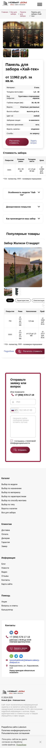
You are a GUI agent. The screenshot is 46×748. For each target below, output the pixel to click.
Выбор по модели (9, 488)
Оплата (4, 538)
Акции (4, 605)
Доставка (5, 534)
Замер (4, 550)
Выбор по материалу (10, 496)
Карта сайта (6, 588)
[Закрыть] (40, 742)
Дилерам (5, 542)
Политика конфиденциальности (15, 734)
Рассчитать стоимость (14, 142)
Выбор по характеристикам (13, 500)
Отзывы (5, 580)
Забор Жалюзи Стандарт (22, 243)
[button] (4, 233)
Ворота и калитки (9, 512)
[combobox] (14, 410)
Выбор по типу (8, 508)
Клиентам (6, 528)
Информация (8, 561)
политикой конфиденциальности (23, 446)
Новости (5, 572)
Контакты (5, 584)
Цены (10, 300)
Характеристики (23, 300)
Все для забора (13, 13)
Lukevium (22, 731)
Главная (4, 12)
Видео (4, 576)
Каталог (5, 482)
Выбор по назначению (11, 492)
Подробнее (21, 745)
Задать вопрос (33, 142)
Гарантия (5, 546)
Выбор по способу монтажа (13, 504)
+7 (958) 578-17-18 (24, 395)
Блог (3, 568)
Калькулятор (7, 613)
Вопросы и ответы (9, 609)
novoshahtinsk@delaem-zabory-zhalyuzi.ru (24, 665)
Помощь (5, 599)
